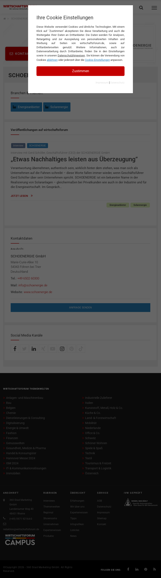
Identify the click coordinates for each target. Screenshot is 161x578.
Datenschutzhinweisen (71, 55)
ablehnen (52, 59)
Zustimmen (80, 71)
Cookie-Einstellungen (97, 59)
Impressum (102, 82)
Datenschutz (117, 82)
